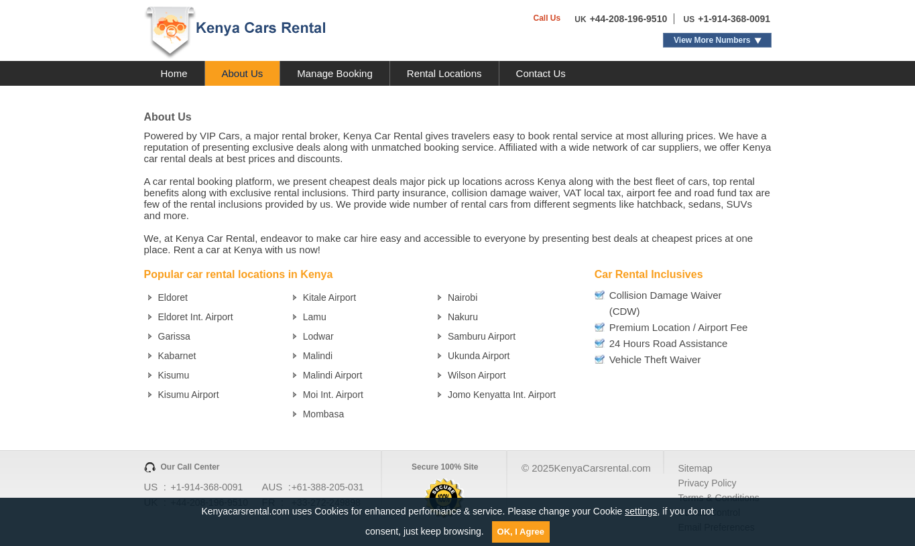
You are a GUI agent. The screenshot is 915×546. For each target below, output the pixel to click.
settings (641, 511)
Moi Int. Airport (333, 394)
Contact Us (541, 73)
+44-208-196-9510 (629, 18)
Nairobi (462, 297)
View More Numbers (712, 40)
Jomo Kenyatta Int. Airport (502, 394)
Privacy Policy (707, 483)
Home (174, 73)
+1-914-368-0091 (734, 18)
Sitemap (695, 468)
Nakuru (463, 317)
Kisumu (174, 375)
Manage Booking (335, 73)
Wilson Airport (476, 375)
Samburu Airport (481, 336)
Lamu (314, 317)
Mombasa (323, 414)
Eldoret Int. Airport (195, 317)
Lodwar (318, 336)
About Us (242, 73)
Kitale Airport (329, 297)
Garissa (174, 336)
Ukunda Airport (479, 355)
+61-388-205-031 (328, 487)
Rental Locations (444, 73)
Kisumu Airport (188, 394)
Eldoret (173, 297)
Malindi (317, 355)
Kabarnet (177, 355)
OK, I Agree (520, 532)
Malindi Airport (333, 375)
